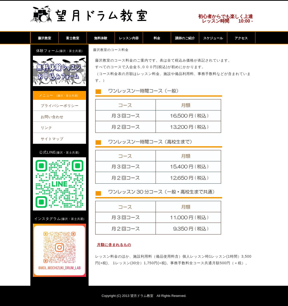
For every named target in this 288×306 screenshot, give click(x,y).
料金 (157, 38)
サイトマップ (52, 139)
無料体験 (100, 38)
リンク (46, 128)
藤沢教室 (44, 38)
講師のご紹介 (185, 38)
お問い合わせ (52, 117)
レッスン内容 (129, 38)
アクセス (241, 38)
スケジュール (213, 38)
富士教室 (72, 38)
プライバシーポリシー (60, 106)
